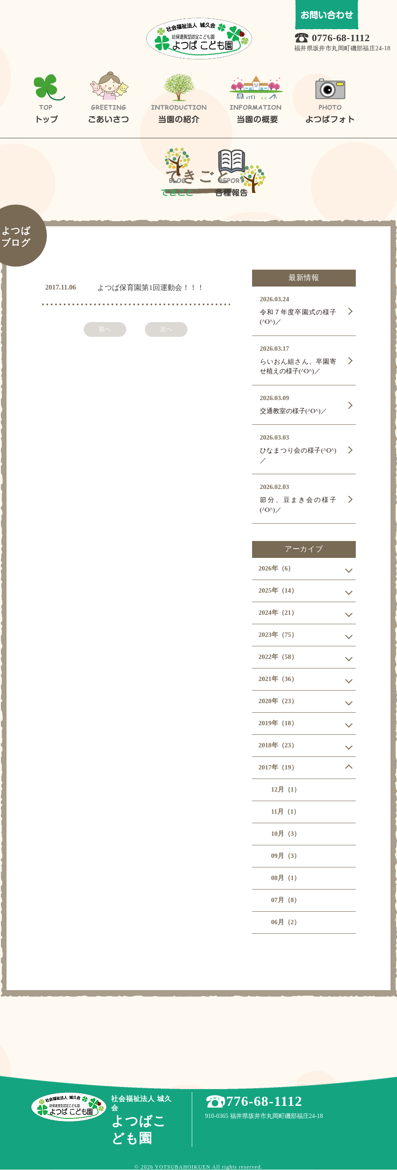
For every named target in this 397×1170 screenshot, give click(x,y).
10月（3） (286, 833)
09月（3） (286, 855)
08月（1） (286, 877)
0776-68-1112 (343, 38)
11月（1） (285, 811)
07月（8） (286, 899)
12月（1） (286, 789)
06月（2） (286, 922)
